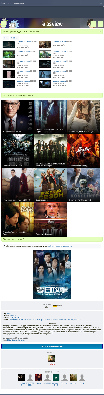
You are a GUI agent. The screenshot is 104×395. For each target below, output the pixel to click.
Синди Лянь (13, 320)
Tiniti (82, 382)
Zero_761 (64, 382)
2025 (9, 314)
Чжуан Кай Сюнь (60, 320)
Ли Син (70, 320)
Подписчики (52, 372)
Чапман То (48, 320)
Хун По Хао (16, 318)
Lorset (38, 382)
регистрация (19, 3)
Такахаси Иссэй (25, 320)
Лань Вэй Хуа (37, 320)
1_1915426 (21, 383)
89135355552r (30, 383)
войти (50, 246)
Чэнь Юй (77, 320)
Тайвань (13, 316)
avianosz (73, 382)
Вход (3, 3)
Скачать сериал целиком (52, 346)
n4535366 (47, 382)
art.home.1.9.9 (56, 383)
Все (5, 38)
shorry (51, 363)
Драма (14, 340)
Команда (52, 353)
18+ (101, 3)
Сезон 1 (14, 38)
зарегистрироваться (64, 246)
